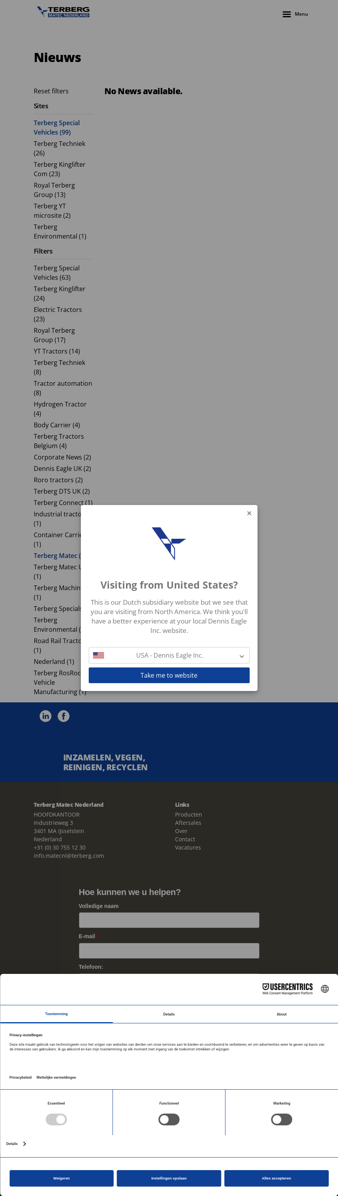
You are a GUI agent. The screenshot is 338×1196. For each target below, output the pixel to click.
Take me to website (169, 675)
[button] (169, 655)
